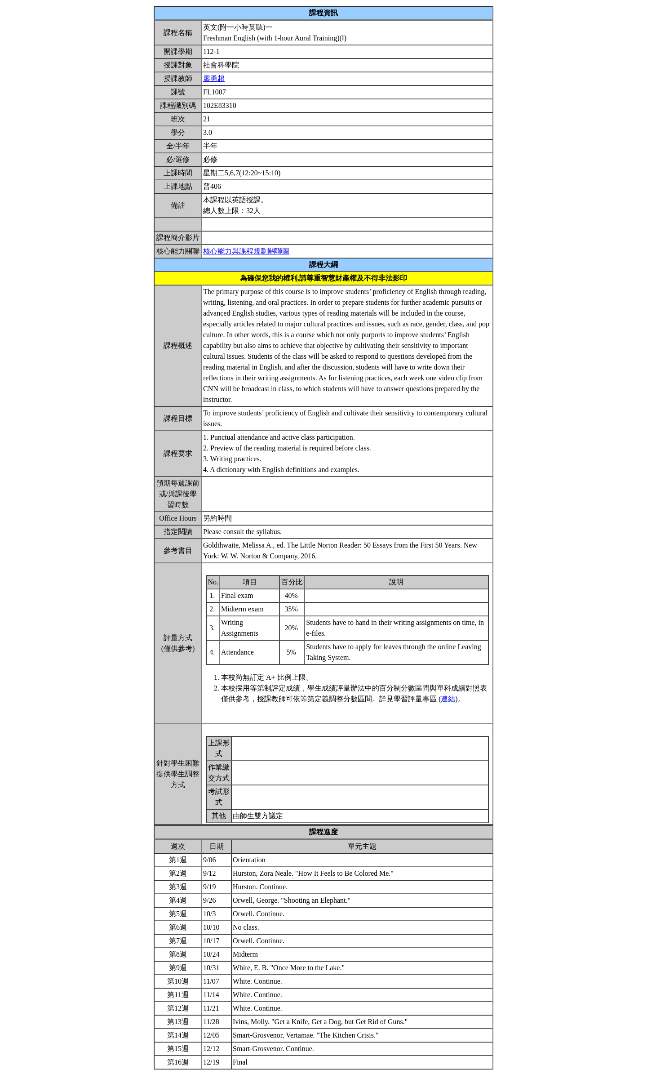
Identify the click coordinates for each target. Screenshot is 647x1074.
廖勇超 (214, 78)
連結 (448, 699)
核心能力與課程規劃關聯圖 (246, 251)
